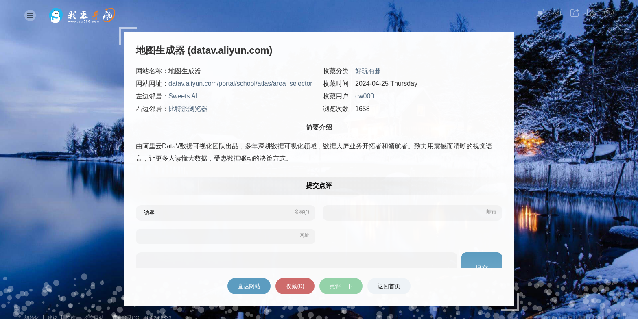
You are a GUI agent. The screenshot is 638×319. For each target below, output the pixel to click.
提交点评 (319, 185)
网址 (304, 235)
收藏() (295, 286)
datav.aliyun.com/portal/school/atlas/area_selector (240, 83)
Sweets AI (182, 96)
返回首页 (389, 286)
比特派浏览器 (188, 108)
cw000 (364, 96)
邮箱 (491, 212)
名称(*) (301, 212)
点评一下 (341, 286)
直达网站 (249, 286)
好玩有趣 (368, 70)
